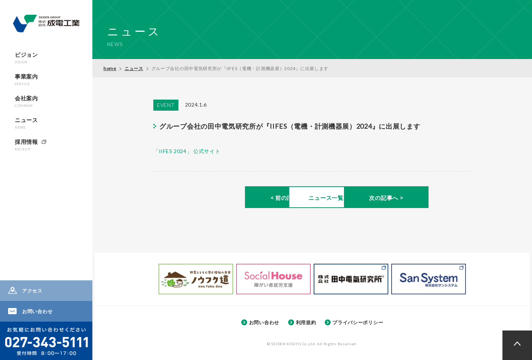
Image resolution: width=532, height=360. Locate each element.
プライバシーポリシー (357, 322)
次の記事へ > (410, 198)
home (109, 68)
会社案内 (26, 101)
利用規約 (306, 322)
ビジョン (26, 57)
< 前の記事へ (215, 198)
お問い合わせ (37, 311)
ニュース (26, 123)
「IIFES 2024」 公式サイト (187, 151)
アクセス (32, 291)
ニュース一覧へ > (312, 198)
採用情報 (26, 144)
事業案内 (26, 79)
